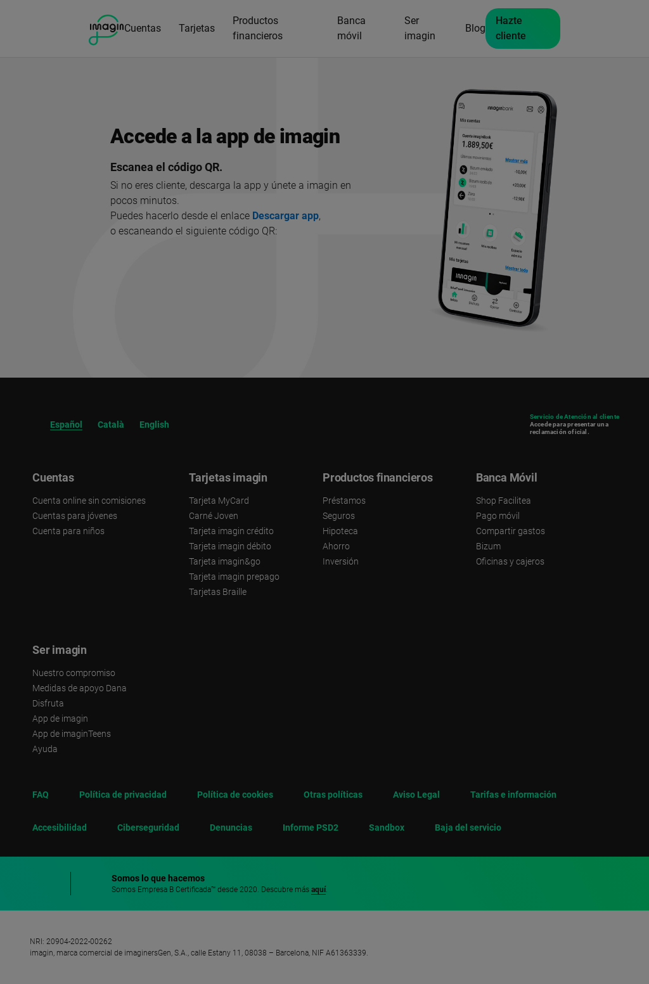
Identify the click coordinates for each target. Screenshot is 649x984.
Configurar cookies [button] (503, 943)
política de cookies (411, 835)
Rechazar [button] (503, 874)
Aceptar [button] (503, 912)
